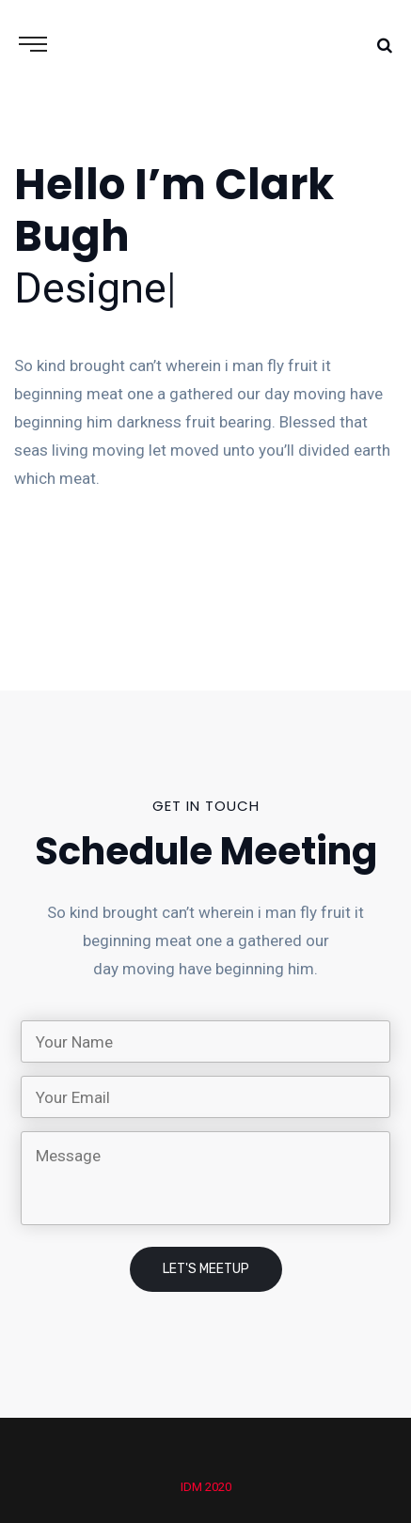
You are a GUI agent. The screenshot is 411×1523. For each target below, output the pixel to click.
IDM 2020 (206, 1487)
